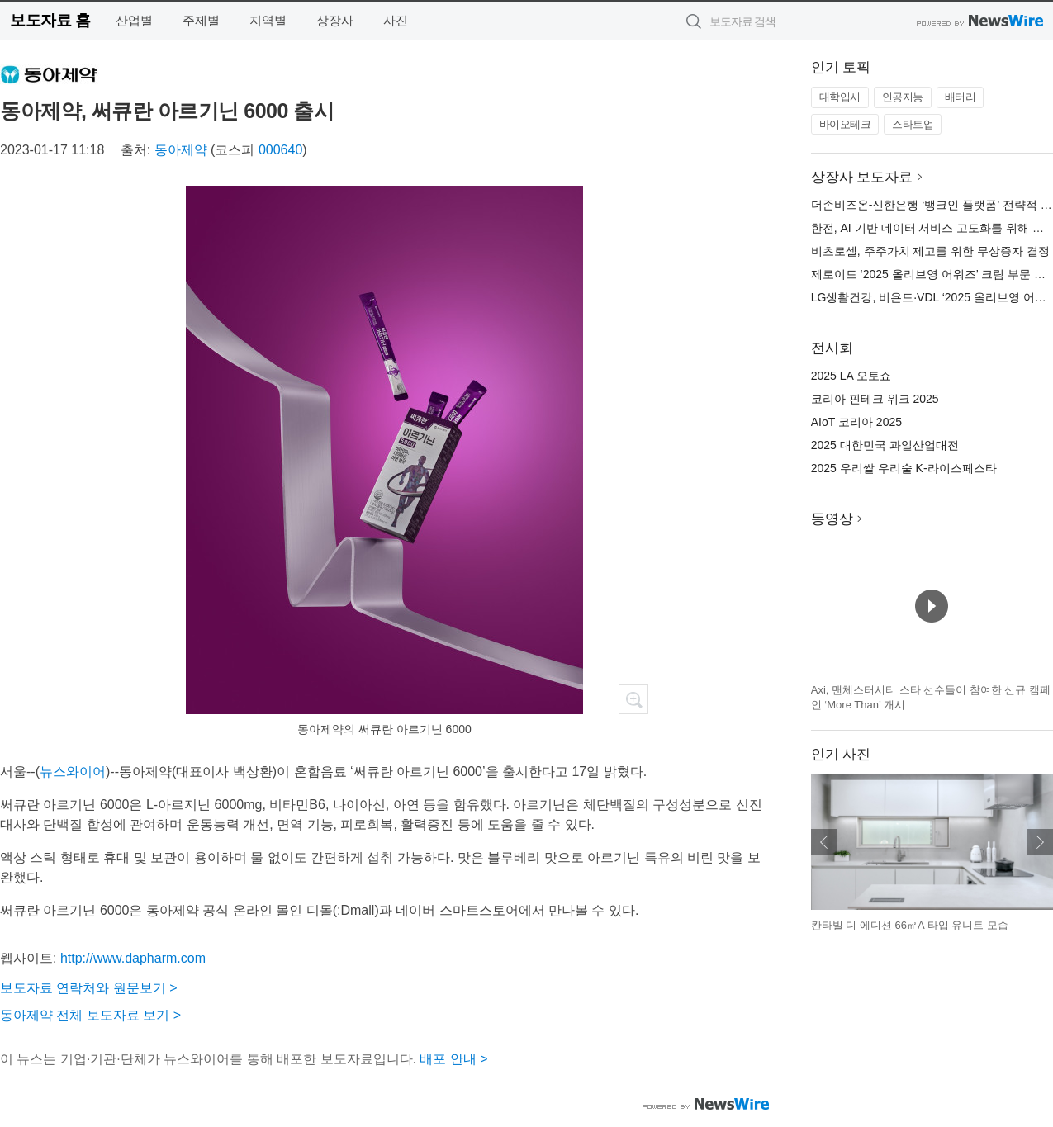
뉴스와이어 (73, 772)
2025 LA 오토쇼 (851, 375)
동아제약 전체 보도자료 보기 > (90, 1015)
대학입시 (840, 97)
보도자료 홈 (50, 20)
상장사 (334, 20)
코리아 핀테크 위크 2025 (875, 398)
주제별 (201, 20)
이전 (824, 842)
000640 (280, 150)
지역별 (268, 20)
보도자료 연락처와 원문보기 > (89, 988)
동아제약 (180, 150)
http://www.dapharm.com (133, 958)
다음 (1040, 842)
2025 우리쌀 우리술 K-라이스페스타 (904, 468)
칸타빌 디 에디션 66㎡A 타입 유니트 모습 (909, 925)
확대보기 (633, 699)
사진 (395, 20)
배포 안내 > (453, 1059)
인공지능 (902, 97)
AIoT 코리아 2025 (856, 422)
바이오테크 (845, 124)
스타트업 (912, 124)
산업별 (134, 20)
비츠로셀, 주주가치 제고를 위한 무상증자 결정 (930, 251)
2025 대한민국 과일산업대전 (885, 445)
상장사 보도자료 (862, 177)
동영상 (832, 519)
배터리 (960, 97)
